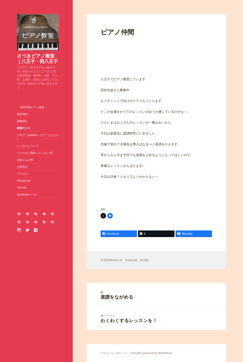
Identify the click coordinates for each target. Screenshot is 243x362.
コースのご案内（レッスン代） (36, 153)
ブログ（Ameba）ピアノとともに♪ (38, 137)
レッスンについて (29, 146)
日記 (145, 260)
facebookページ (27, 194)
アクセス (22, 174)
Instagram (23, 180)
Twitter (22, 187)
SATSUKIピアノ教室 (30, 107)
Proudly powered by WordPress (151, 353)
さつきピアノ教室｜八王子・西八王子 (37, 58)
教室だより (24, 128)
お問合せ (22, 167)
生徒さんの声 (25, 160)
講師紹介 (22, 121)
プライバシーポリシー (114, 353)
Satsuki (132, 260)
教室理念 (22, 114)
